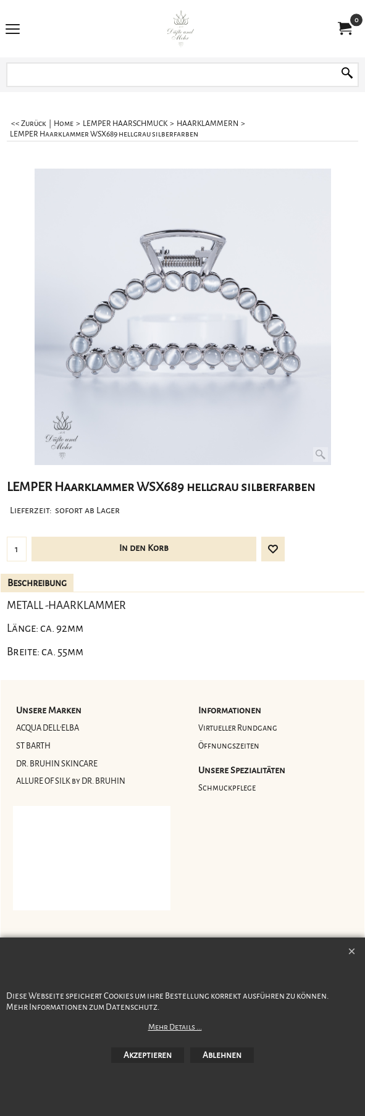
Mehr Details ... (175, 1027)
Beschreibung (37, 583)
